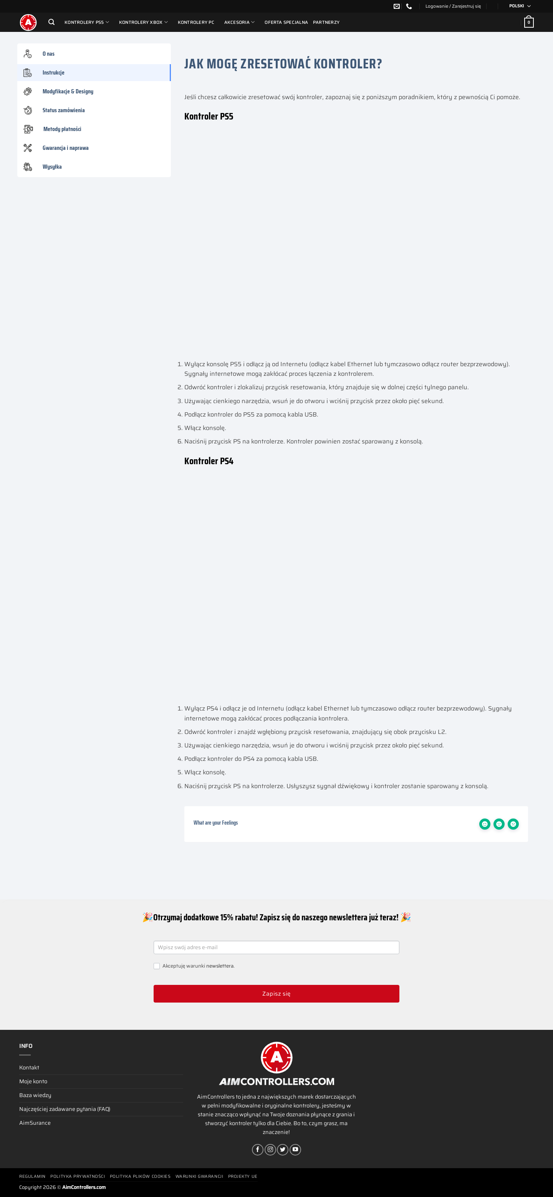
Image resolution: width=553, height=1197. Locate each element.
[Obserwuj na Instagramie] (270, 1149)
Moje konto (33, 1081)
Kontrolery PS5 (87, 22)
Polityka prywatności (77, 1176)
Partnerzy (326, 22)
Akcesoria (239, 22)
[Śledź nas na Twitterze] (282, 1149)
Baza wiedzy (35, 1095)
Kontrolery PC (196, 22)
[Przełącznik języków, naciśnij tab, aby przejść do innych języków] (517, 6)
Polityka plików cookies (140, 1176)
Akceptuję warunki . (194, 966)
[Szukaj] (51, 22)
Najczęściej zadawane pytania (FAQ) (64, 1109)
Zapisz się (276, 993)
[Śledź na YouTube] (295, 1149)
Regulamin (32, 1176)
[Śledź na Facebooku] (257, 1149)
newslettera (219, 966)
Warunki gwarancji (199, 1176)
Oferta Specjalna (286, 22)
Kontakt (29, 1067)
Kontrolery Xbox (143, 22)
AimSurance (35, 1123)
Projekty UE (243, 1176)
